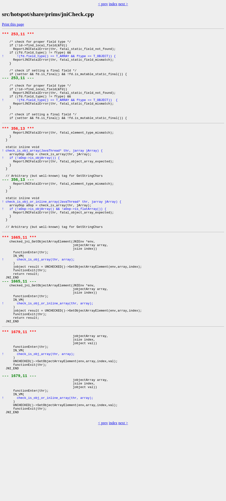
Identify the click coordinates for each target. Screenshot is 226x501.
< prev (103, 4)
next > (123, 4)
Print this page (13, 24)
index (113, 4)
